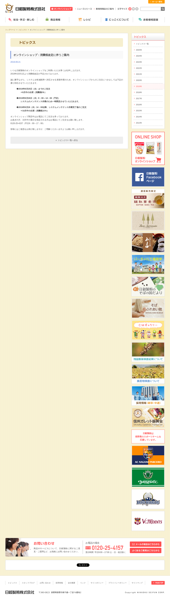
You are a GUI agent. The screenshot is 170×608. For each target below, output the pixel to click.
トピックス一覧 (142, 44)
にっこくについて (117, 19)
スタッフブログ (28, 583)
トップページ (10, 30)
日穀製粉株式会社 (25, 8)
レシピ (85, 19)
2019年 (139, 86)
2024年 (139, 56)
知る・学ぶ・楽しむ (21, 19)
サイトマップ (137, 583)
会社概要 (71, 583)
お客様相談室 (149, 19)
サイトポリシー (97, 583)
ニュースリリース (83, 9)
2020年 (139, 80)
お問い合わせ (45, 583)
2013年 (139, 123)
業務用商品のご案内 (104, 9)
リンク (83, 583)
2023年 (139, 62)
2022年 (139, 68)
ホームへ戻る (156, 1)
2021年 (139, 74)
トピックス (22, 30)
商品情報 (53, 19)
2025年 (139, 50)
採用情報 (59, 583)
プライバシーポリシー (117, 583)
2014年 (139, 117)
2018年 (139, 92)
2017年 (139, 98)
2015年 (139, 111)
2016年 (139, 105)
